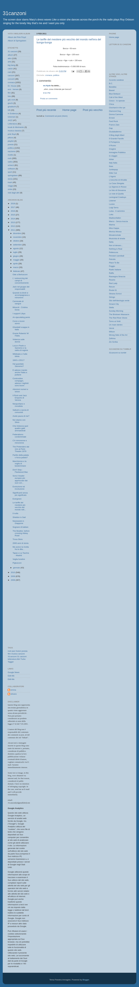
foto (9, 96)
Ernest (112, 118)
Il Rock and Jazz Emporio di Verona (20, 397)
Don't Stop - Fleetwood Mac (20, 471)
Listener (112, 201)
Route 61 (113, 290)
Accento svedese (116, 80)
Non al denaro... (116, 245)
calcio (10, 69)
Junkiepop (113, 169)
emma (13, 690)
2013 (13, 222)
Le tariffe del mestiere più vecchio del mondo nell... (19, 506)
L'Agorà (112, 176)
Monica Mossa (115, 232)
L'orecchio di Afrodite (118, 180)
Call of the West (116, 97)
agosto (16, 248)
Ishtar (111, 159)
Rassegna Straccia (117, 276)
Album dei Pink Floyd (17, 37)
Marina (112, 225)
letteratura (12, 659)
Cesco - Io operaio (117, 101)
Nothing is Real (115, 249)
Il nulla (15, 513)
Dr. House (12, 86)
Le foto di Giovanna (117, 190)
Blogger (85, 980)
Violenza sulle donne (19, 340)
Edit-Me (11, 676)
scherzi (11, 165)
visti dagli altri (13, 193)
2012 (13, 226)
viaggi (10, 186)
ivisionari (11, 117)
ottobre (16, 241)
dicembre (17, 233)
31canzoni (14, 13)
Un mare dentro (115, 325)
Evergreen (17, 499)
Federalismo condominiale (19, 435)
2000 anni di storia (20, 543)
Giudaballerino (115, 132)
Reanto (112, 280)
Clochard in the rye (117, 108)
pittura (10, 137)
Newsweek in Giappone (18, 522)
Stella (111, 307)
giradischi (12, 107)
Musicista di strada (117, 238)
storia (10, 179)
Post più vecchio (93, 109)
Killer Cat (113, 173)
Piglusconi (17, 563)
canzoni (11, 75)
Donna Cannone (116, 114)
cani (9, 72)
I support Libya (19, 313)
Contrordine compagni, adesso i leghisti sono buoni (21, 382)
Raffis (111, 273)
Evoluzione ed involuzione (19, 488)
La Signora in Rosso (118, 187)
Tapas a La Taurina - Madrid (21, 554)
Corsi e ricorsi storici (19, 322)
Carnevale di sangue (18, 302)
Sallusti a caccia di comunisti (21, 411)
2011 (13, 230)
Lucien (112, 204)
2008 (13, 580)
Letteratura (12, 124)
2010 (13, 572)
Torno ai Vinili (114, 321)
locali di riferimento (16, 127)
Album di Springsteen (17, 41)
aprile (15, 263)
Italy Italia (113, 163)
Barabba (112, 87)
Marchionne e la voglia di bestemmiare (19, 463)
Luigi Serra (113, 207)
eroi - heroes (13, 89)
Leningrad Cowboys (117, 197)
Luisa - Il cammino (117, 211)
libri (18, 659)
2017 (13, 207)
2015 (13, 215)
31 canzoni (12, 51)
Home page (69, 109)
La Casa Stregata (116, 183)
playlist (11, 141)
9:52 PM (46, 93)
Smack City (114, 304)
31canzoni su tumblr (117, 353)
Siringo (112, 297)
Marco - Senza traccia (118, 221)
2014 (13, 219)
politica (56, 75)
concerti (11, 79)
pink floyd (12, 134)
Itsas (111, 166)
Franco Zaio (114, 125)
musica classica (14, 131)
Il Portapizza (114, 142)
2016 (13, 211)
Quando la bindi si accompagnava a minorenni (21, 295)
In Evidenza (13, 113)
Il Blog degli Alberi (116, 135)
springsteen (13, 175)
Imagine (112, 149)
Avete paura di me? (21, 416)
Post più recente (46, 109)
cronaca (48, 75)
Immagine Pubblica (117, 152)
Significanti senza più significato (20, 494)
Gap (111, 128)
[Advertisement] (21, 597)
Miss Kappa (114, 228)
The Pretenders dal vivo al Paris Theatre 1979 (21, 449)
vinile (10, 189)
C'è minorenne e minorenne (20, 441)
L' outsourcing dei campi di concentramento (21, 280)
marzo (16, 267)
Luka (111, 214)
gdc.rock (11, 100)
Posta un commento (48, 98)
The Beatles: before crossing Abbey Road (21, 533)
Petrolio (112, 259)
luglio (15, 252)
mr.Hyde (47, 86)
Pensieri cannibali (116, 256)
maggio (16, 260)
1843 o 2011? (19, 360)
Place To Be (114, 263)
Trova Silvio (18, 539)
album (10, 55)
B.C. (111, 83)
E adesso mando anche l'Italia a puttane (20, 372)
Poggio (112, 266)
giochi (10, 103)
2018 (13, 203)
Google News (13, 672)
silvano (14, 694)
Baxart (112, 90)
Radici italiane (115, 270)
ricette (10, 155)
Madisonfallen (115, 218)
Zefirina (112, 338)
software (11, 169)
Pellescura (113, 252)
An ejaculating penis (21, 317)
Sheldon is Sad (19, 517)
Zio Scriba (113, 342)
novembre (17, 237)
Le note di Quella (116, 194)
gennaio (17, 568)
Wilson (112, 332)
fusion (18, 651)
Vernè (111, 328)
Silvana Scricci (115, 294)
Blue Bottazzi (114, 94)
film (9, 93)
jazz (13, 651)
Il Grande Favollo (116, 139)
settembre (17, 245)
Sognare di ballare (20, 527)
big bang (11, 65)
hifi (9, 110)
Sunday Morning (116, 311)
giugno (16, 256)
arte (9, 62)
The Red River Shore (118, 318)
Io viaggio (113, 156)
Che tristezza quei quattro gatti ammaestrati (20, 428)
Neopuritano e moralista (19, 405)
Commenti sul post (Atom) (56, 116)
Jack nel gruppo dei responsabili (21, 288)
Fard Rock (113, 121)
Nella (111, 242)
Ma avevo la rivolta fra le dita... (21, 548)
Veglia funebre (19, 559)
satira (10, 162)
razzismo (12, 151)
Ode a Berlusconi (20, 274)
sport (10, 172)
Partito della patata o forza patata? (21, 456)
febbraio (17, 271)
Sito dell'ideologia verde (119, 300)
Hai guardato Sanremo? (18, 365)
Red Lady (113, 283)
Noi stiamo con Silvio (19, 421)
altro (9, 58)
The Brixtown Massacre (119, 314)
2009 (13, 576)
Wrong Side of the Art (118, 335)
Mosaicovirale (115, 235)
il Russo (112, 145)
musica (14, 654)
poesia (10, 144)
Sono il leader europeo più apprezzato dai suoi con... (20, 479)
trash (10, 182)
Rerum (112, 287)
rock (9, 158)
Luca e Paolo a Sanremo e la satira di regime (20, 348)
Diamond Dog (115, 111)
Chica (111, 104)
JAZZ (10, 120)
